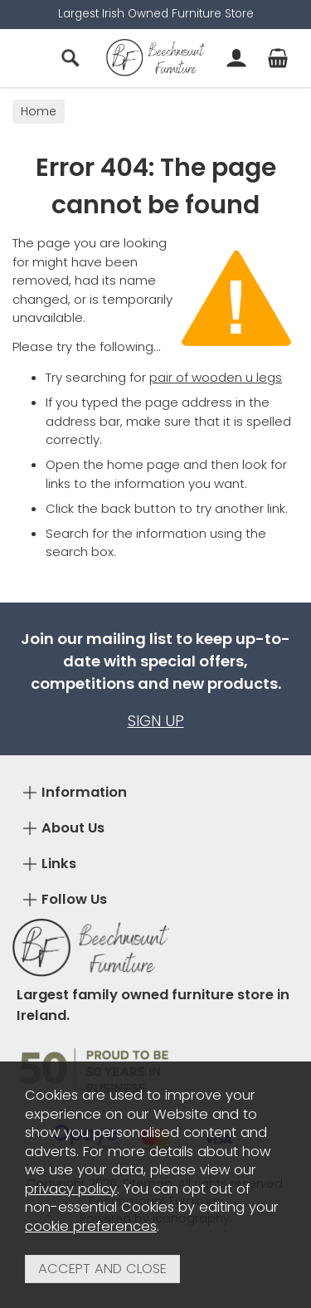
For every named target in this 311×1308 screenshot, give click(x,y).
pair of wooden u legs (215, 377)
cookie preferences (91, 1226)
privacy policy (71, 1188)
